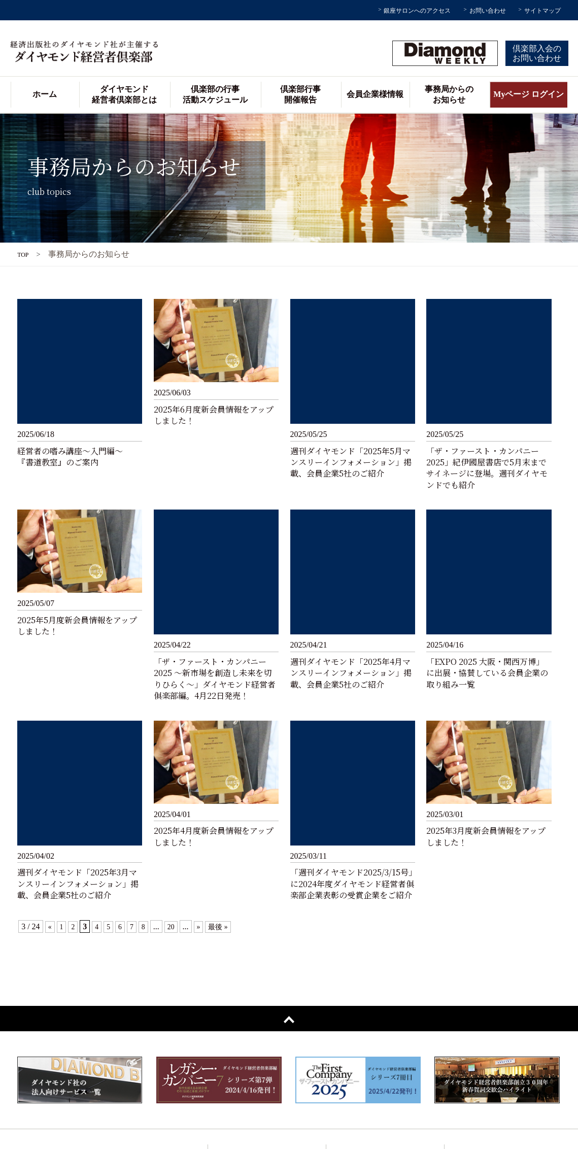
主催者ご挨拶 (239, 1011)
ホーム (44, 94)
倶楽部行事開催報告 (300, 94)
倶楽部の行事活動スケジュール (215, 94)
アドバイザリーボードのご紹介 (265, 1043)
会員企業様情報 (375, 94)
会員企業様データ (245, 1060)
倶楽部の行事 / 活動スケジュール (386, 979)
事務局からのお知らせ (449, 94)
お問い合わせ (487, 10)
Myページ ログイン (528, 94)
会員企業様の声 (242, 1076)
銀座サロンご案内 (245, 1027)
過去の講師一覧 (242, 1092)
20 (176, 744)
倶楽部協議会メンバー (252, 1108)
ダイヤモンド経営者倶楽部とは (124, 94)
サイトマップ (542, 10)
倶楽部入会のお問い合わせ (537, 53)
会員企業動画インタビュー (377, 1043)
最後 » (226, 744)
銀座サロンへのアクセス (417, 10)
